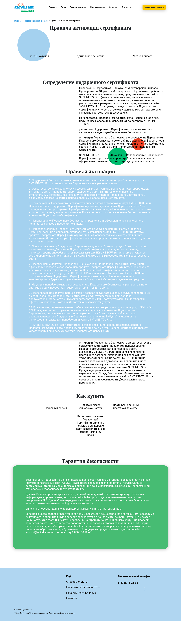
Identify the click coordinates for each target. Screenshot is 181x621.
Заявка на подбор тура (154, 7)
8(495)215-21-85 (128, 582)
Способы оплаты (77, 581)
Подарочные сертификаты (36, 21)
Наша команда (97, 7)
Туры (63, 7)
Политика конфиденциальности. (62, 613)
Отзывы (113, 7)
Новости (71, 598)
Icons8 (30, 610)
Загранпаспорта (78, 7)
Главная (53, 7)
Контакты (126, 7)
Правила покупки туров (81, 592)
